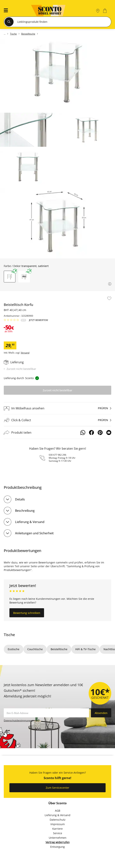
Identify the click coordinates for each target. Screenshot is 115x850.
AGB (57, 810)
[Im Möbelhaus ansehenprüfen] (57, 408)
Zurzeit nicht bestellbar (57, 390)
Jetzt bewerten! (38, 320)
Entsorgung (57, 846)
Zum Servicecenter (57, 787)
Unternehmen (57, 837)
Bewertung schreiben (26, 613)
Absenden (101, 713)
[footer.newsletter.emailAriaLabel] (46, 712)
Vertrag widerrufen (58, 842)
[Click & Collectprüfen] (57, 420)
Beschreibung (25, 511)
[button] (4, 10)
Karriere (57, 828)
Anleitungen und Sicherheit (34, 533)
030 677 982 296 (57, 454)
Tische (9, 634)
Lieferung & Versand (29, 522)
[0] (105, 10)
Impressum (57, 824)
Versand (25, 352)
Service (57, 833)
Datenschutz (57, 819)
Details (20, 499)
